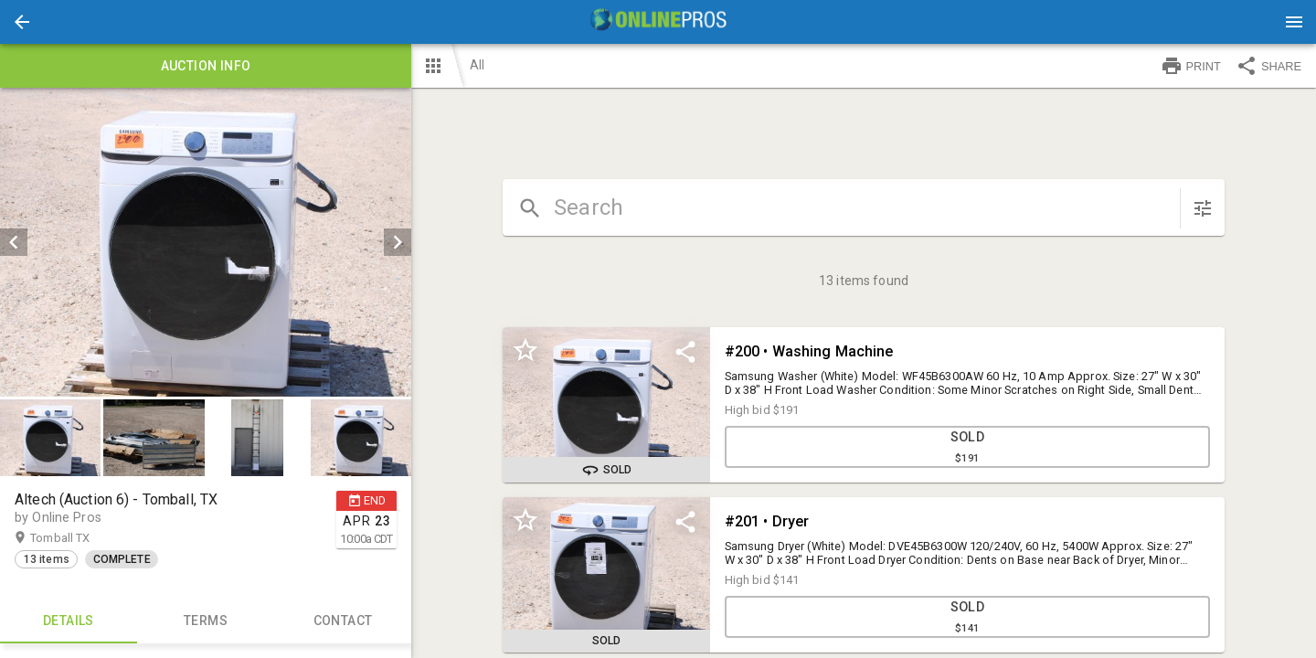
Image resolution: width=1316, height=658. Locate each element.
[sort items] (1202, 208)
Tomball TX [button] (77, 538)
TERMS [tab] (205, 621)
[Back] (22, 22)
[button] (22, 22)
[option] (205, 242)
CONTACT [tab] (342, 621)
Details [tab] (68, 621)
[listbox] (205, 242)
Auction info (205, 66)
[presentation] (658, 21)
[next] (397, 242)
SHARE (1268, 66)
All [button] (477, 65)
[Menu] (1294, 22)
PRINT (1191, 66)
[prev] (13, 242)
